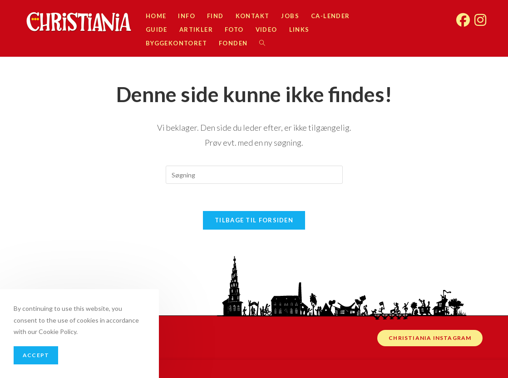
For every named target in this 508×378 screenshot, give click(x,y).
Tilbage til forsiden (254, 220)
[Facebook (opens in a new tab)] (463, 15)
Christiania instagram (430, 337)
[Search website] (262, 43)
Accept (36, 355)
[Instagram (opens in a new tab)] (480, 15)
